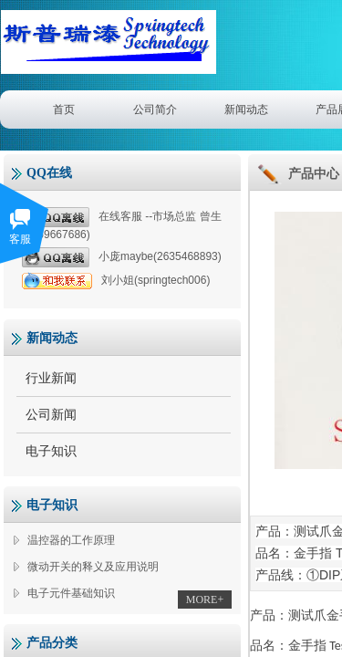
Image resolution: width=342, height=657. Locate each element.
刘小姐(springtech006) (116, 280)
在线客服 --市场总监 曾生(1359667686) (122, 224)
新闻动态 (246, 109)
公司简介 (155, 109)
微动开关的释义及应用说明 (93, 566)
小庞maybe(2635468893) (122, 257)
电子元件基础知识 (71, 593)
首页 (64, 109)
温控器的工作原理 (71, 540)
